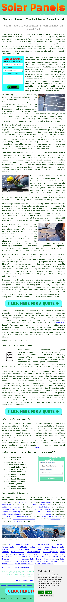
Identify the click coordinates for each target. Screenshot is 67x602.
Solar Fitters (30, 545)
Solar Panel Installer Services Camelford (30, 452)
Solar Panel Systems (44, 564)
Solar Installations (23, 561)
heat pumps (46, 502)
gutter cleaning (44, 514)
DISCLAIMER (60, 14)
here (37, 447)
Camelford (60, 323)
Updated (29, 585)
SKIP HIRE (6, 505)
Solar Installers (42, 557)
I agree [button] (41, 592)
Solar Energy (50, 554)
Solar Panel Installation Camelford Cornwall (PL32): (27, 34)
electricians (44, 507)
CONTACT (51, 14)
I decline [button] (48, 592)
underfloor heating (11, 512)
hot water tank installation (15, 516)
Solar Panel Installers (29, 549)
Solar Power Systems (29, 554)
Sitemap (3, 585)
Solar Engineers (50, 552)
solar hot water (43, 512)
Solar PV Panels (15, 545)
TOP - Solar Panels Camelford (15, 568)
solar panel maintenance (24, 519)
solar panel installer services (45, 443)
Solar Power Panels (47, 561)
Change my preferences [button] (45, 595)
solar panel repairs (42, 509)
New (24, 585)
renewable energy (10, 509)
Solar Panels (36, 547)
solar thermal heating (52, 516)
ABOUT (45, 14)
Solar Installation (46, 545)
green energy (56, 519)
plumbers (22, 502)
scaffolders (18, 521)
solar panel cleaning (12, 514)
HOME (39, 14)
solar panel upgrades (37, 505)
